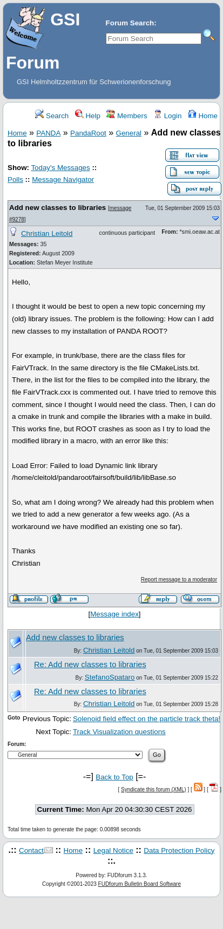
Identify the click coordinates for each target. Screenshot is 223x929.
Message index (114, 614)
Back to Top (114, 777)
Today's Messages (60, 168)
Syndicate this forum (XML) (153, 789)
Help (87, 116)
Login (167, 116)
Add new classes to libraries (57, 208)
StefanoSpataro (110, 677)
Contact (31, 850)
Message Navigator (63, 179)
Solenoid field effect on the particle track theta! (146, 719)
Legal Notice (113, 850)
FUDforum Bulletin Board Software (139, 884)
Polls (15, 179)
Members (126, 116)
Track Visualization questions (119, 732)
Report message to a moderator (179, 579)
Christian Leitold (47, 233)
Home (203, 116)
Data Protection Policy (179, 850)
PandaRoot (88, 133)
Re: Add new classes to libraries (90, 664)
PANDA (48, 133)
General (128, 133)
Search (52, 116)
